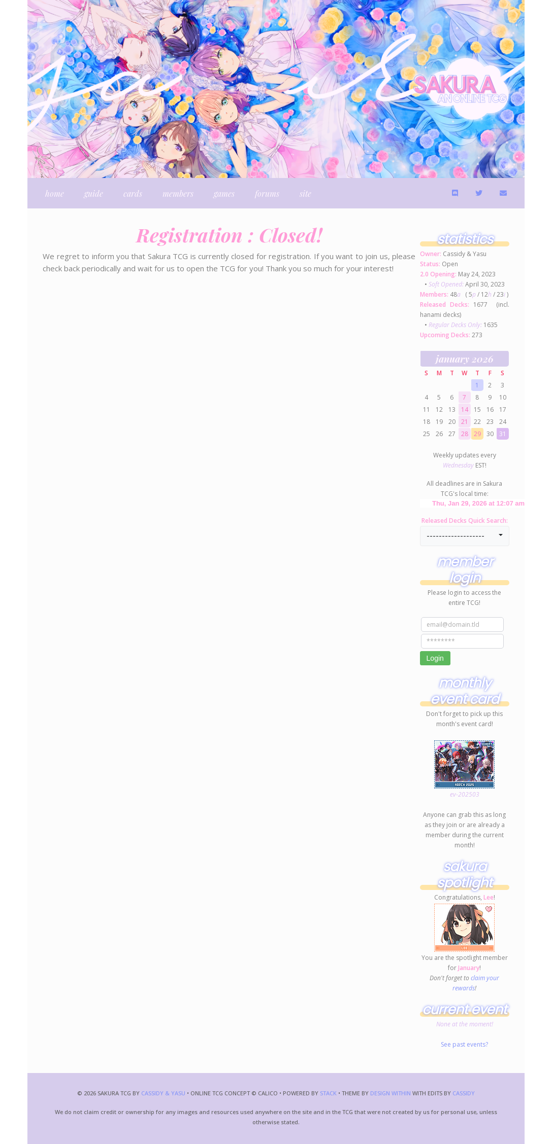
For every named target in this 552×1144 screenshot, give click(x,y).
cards (132, 193)
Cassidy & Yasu (163, 1093)
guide (93, 193)
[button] (464, 536)
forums (267, 193)
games (224, 193)
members (178, 193)
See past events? (464, 1044)
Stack (329, 1093)
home (54, 193)
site (305, 193)
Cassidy (463, 1093)
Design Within (390, 1093)
